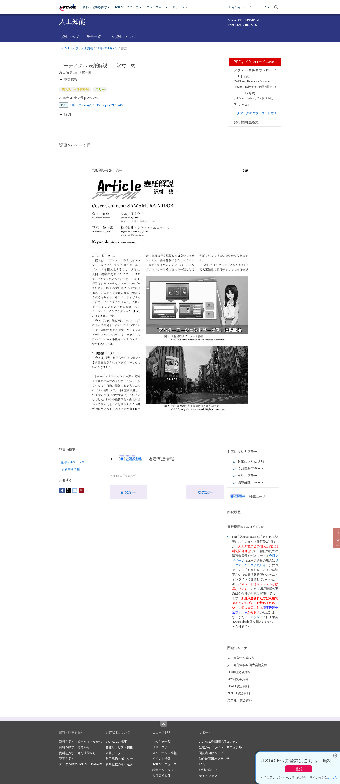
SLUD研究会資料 (239, 672)
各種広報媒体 (161, 775)
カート (253, 7)
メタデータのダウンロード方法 (255, 113)
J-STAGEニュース (164, 764)
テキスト (244, 105)
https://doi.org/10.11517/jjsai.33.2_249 (96, 105)
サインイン (236, 7)
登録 (299, 768)
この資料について (122, 36)
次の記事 (205, 492)
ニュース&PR (157, 7)
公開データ (113, 753)
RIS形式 (243, 76)
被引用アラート (249, 475)
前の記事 (128, 492)
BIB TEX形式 (246, 93)
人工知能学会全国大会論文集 (247, 665)
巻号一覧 (94, 36)
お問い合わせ (208, 770)
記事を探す (66, 758)
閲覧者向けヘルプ (211, 753)
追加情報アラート (251, 468)
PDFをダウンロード (254, 61)
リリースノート (163, 747)
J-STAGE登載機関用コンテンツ (220, 741)
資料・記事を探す (96, 7)
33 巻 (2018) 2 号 (107, 48)
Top (163, 724)
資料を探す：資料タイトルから (80, 741)
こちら (332, 777)
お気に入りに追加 (251, 461)
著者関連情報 (70, 469)
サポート (180, 7)
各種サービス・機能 (119, 747)
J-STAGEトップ (68, 48)
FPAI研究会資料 (238, 686)
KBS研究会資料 (237, 679)
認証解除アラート (251, 482)
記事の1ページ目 (73, 462)
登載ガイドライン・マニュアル (220, 747)
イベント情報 (161, 758)
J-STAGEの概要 (116, 741)
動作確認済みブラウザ (214, 758)
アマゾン (253, 617)
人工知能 (87, 48)
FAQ (202, 764)
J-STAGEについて (128, 7)
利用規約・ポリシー (119, 758)
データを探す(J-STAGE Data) (80, 764)
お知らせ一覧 (161, 741)
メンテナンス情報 (164, 753)
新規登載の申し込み (119, 764)
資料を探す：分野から (74, 747)
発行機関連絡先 (246, 122)
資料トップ (70, 36)
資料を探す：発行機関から (77, 753)
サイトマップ (208, 775)
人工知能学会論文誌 (241, 658)
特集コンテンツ (163, 770)
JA (266, 7)
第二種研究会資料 (239, 700)
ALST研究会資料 (238, 693)
